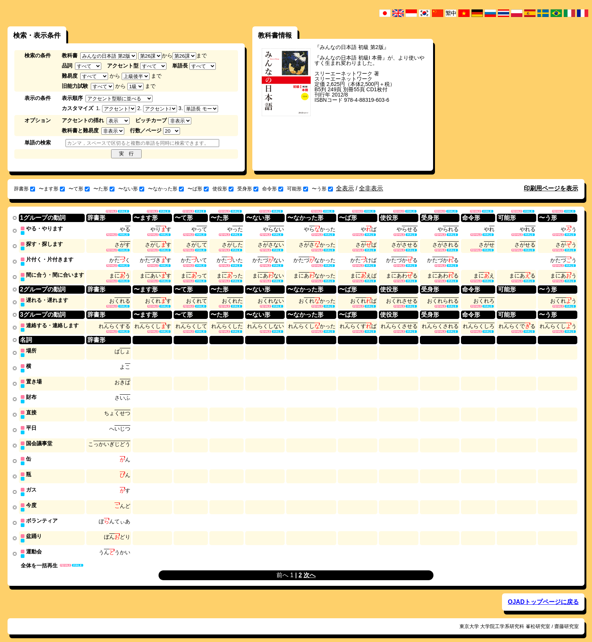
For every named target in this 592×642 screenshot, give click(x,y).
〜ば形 (198, 189)
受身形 (247, 189)
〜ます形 (52, 189)
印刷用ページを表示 (551, 188)
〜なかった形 (166, 189)
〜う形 (322, 189)
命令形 (272, 189)
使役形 (222, 189)
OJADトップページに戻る (543, 594)
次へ (310, 567)
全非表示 (371, 188)
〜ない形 (131, 189)
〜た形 (103, 189)
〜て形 (79, 189)
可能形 (297, 189)
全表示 (345, 188)
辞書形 (24, 189)
